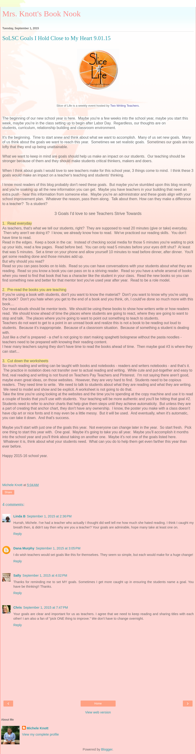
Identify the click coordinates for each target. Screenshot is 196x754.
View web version (98, 712)
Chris (17, 607)
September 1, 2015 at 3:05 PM (58, 548)
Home (98, 703)
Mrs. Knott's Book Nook (41, 13)
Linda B (19, 516)
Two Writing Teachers (124, 105)
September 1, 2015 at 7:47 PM (45, 607)
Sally (17, 575)
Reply (17, 534)
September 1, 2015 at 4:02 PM (45, 575)
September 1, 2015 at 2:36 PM (49, 516)
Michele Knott (37, 728)
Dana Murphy (23, 548)
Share (8, 492)
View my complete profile (40, 734)
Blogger (106, 749)
